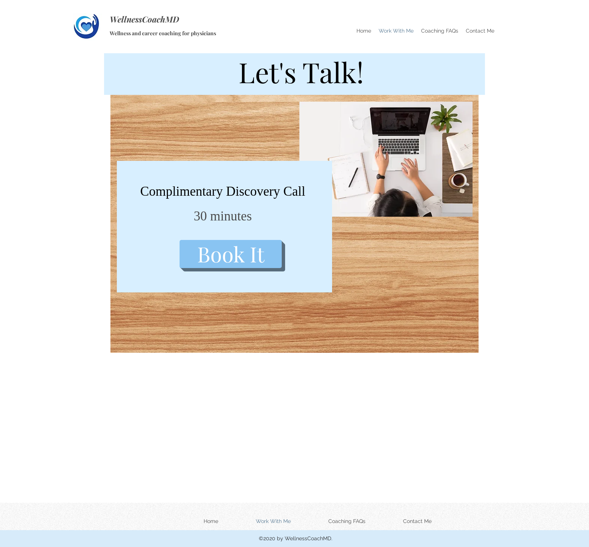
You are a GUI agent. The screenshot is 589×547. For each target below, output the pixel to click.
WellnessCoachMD (144, 19)
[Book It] (231, 254)
